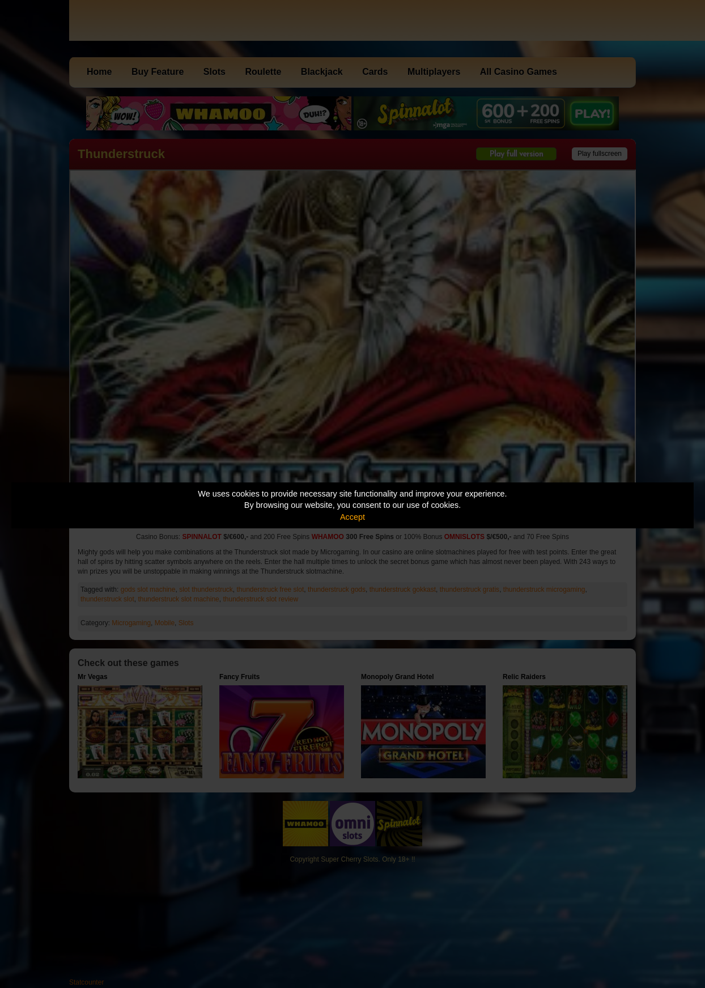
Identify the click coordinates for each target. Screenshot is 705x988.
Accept (352, 516)
